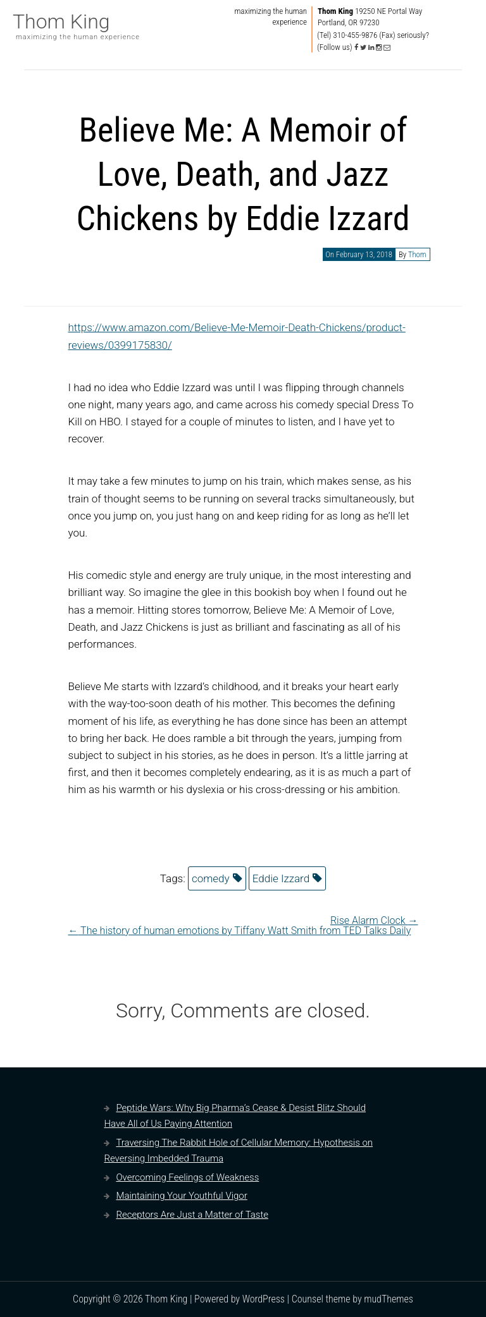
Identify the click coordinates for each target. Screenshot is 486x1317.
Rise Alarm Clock (374, 920)
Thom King (61, 21)
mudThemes (388, 1299)
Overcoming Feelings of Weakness (187, 1177)
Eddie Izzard (280, 878)
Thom (417, 254)
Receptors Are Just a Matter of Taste (192, 1214)
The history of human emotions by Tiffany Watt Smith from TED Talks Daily (239, 931)
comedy (211, 878)
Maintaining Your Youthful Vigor (181, 1195)
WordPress (263, 1299)
